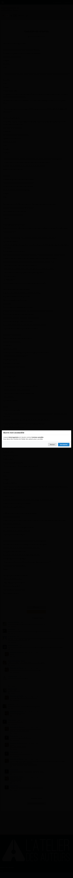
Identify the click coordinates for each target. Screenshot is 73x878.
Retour (52, 444)
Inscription (63, 444)
